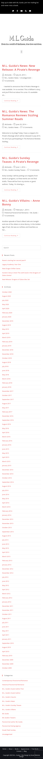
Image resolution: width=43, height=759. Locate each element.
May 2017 (5, 408)
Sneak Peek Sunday (9, 730)
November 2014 (7, 474)
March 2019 (6, 337)
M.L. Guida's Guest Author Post (13, 689)
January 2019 (6, 346)
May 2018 (5, 375)
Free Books (35, 749)
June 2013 (5, 544)
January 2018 (6, 387)
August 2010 (6, 647)
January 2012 (6, 602)
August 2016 (6, 424)
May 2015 (5, 453)
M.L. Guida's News (11, 78)
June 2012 (5, 581)
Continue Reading (12, 100)
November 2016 (7, 416)
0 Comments (9, 81)
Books (17, 749)
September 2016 (8, 420)
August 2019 (6, 325)
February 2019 (7, 342)
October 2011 (7, 614)
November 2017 (7, 391)
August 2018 (6, 362)
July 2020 (5, 300)
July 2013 (5, 540)
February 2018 (7, 383)
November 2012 (7, 573)
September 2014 (8, 482)
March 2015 (6, 461)
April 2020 (5, 308)
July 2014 (5, 490)
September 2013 (8, 532)
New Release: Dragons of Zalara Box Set (16, 279)
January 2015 (6, 465)
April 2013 (5, 552)
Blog (25, 751)
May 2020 (5, 304)
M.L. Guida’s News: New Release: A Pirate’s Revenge (21, 67)
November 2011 (7, 610)
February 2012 (7, 598)
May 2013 (5, 548)
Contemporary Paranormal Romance (15, 681)
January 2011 (6, 639)
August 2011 (6, 618)
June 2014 (5, 494)
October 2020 (7, 292)
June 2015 (5, 449)
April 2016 (5, 432)
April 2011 (5, 635)
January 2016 (6, 445)
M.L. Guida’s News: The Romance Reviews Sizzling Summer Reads (20, 115)
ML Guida (33, 213)
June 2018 (5, 370)
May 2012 (5, 585)
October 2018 (7, 358)
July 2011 (5, 623)
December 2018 (7, 350)
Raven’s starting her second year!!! (14, 260)
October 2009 (7, 668)
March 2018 (6, 379)
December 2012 (7, 569)
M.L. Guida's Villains (9, 709)
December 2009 (7, 660)
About (10, 749)
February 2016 (7, 441)
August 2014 (6, 486)
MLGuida (8, 75)
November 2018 (7, 354)
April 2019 (5, 333)
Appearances (25, 749)
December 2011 (7, 606)
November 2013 (7, 523)
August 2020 (6, 296)
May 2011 (5, 631)
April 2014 (5, 503)
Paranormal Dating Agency (11, 726)
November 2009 (7, 664)
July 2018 (5, 366)
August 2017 (6, 403)
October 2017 (7, 395)
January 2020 (6, 317)
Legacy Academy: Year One (11, 264)
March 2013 (6, 556)
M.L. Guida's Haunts (9, 697)
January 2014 (6, 515)
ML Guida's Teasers (9, 718)
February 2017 (7, 412)
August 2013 (6, 536)
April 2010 (5, 651)
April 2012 (5, 589)
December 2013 (7, 519)
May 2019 (5, 329)
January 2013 (6, 565)
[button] (21, 52)
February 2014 (7, 511)
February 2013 (7, 561)
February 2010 (7, 656)
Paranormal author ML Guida (12, 722)
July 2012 (5, 577)
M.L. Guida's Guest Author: (11, 693)
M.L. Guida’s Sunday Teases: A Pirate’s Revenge (20, 160)
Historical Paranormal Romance (16, 213)
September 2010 (8, 643)
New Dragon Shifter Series (11, 268)
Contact (19, 751)
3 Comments (34, 170)
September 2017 (8, 399)
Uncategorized (25, 78)
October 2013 (7, 527)
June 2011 (5, 627)
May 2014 (5, 499)
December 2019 (7, 321)
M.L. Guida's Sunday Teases (15, 170)
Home (4, 749)
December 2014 (7, 470)
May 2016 (5, 428)
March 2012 (6, 594)
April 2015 (5, 457)
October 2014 (7, 478)
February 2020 (7, 313)
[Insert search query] (21, 247)
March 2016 (6, 437)
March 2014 (6, 507)
